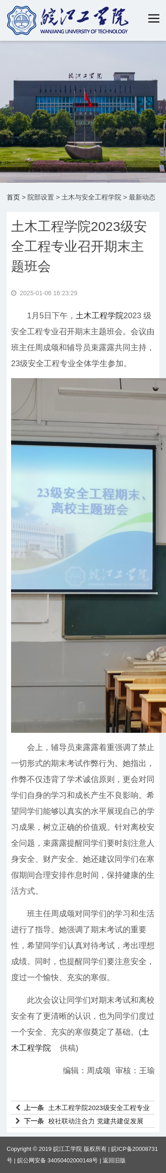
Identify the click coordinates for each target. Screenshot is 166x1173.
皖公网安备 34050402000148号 (57, 1160)
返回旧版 (114, 1160)
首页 (13, 197)
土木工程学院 (100, 315)
